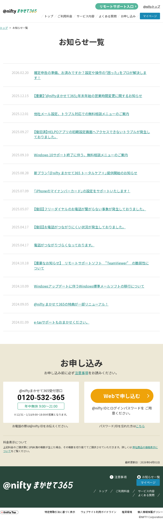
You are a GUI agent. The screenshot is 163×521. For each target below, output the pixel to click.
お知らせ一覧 (151, 477)
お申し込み (128, 16)
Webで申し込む (122, 396)
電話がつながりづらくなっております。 (64, 244)
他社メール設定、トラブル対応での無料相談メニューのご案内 (81, 113)
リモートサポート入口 (116, 6)
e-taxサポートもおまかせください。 (61, 322)
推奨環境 (127, 512)
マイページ (150, 16)
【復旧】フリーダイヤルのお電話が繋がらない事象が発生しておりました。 (90, 208)
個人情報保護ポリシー (150, 512)
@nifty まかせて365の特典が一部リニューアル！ (71, 304)
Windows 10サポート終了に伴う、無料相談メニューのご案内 (81, 154)
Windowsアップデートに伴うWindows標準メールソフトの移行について (89, 286)
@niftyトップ (151, 6)
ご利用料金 (65, 16)
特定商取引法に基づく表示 (60, 512)
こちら (140, 426)
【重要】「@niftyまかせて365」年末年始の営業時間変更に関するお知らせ (88, 95)
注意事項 (81, 372)
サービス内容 (85, 16)
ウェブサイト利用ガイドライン (98, 512)
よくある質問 (108, 16)
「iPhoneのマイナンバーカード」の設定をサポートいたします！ (82, 190)
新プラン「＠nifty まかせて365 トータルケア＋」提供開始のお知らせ (85, 172)
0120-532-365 (41, 397)
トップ (48, 16)
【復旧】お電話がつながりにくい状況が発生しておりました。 (80, 226)
